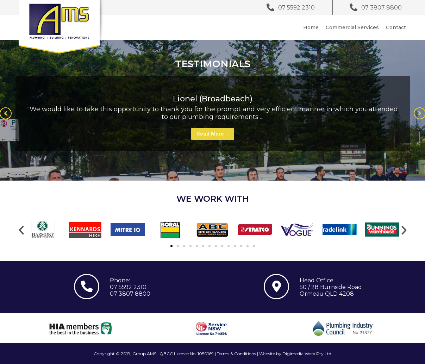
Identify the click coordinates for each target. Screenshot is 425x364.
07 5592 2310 (128, 287)
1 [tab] (212, 155)
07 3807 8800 (130, 293)
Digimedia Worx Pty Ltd (306, 353)
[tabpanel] (212, 113)
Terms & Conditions (236, 353)
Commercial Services (352, 27)
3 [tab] (226, 155)
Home (311, 27)
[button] (21, 230)
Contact (396, 27)
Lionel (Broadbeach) (212, 98)
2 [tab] (219, 155)
